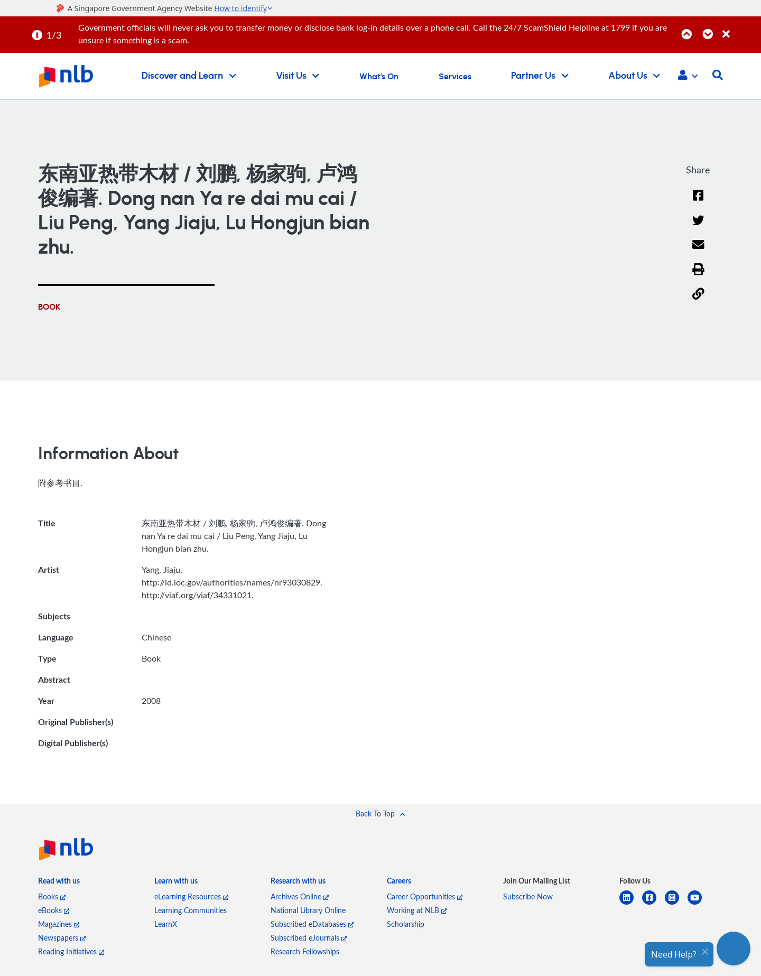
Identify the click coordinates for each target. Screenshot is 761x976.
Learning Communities (190, 910)
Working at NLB (417, 910)
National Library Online (308, 910)
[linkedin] (630, 903)
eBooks (53, 910)
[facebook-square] (653, 903)
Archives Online (300, 896)
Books (52, 896)
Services (455, 76)
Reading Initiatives (71, 951)
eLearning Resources (191, 896)
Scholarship (405, 924)
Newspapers (62, 938)
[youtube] (699, 903)
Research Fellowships (305, 951)
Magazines (58, 924)
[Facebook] (698, 202)
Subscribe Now (528, 896)
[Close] (739, 28)
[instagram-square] (676, 903)
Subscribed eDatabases (312, 924)
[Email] (698, 251)
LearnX (165, 924)
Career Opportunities (424, 896)
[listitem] (59, 883)
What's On (378, 76)
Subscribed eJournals (309, 938)
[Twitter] (698, 227)
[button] (688, 76)
